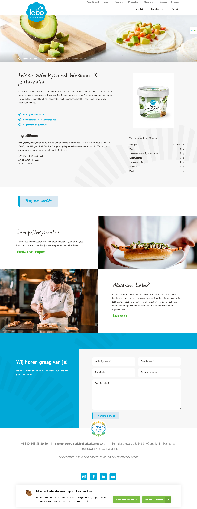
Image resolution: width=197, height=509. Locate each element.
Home (25, 61)
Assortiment (93, 4)
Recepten (119, 4)
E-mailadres (101, 375)
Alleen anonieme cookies (126, 499)
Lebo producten (49, 61)
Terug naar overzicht (39, 203)
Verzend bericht (106, 418)
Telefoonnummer (149, 375)
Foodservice (158, 12)
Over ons (149, 4)
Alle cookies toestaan (154, 499)
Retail (175, 12)
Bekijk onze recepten (31, 254)
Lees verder (120, 318)
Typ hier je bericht (103, 385)
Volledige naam (103, 364)
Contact (175, 4)
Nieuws (163, 4)
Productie (134, 4)
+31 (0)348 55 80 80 (35, 446)
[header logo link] (36, 15)
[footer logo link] (98, 431)
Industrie (139, 12)
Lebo (106, 4)
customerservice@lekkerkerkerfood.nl (80, 446)
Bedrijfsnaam (147, 364)
